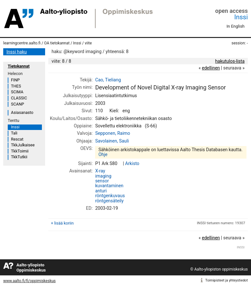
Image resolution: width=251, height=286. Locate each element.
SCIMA (17, 91)
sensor (102, 180)
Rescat (17, 139)
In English (236, 26)
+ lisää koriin (62, 223)
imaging (103, 176)
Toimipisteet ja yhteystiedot (226, 280)
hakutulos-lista (230, 61)
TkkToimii (20, 151)
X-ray (100, 170)
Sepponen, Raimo (112, 133)
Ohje (102, 154)
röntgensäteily (109, 200)
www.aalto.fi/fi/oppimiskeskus (29, 281)
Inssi (241, 17)
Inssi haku (16, 51)
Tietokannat (19, 66)
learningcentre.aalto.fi (22, 43)
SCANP (17, 104)
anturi (101, 190)
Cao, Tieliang (108, 79)
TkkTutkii (19, 156)
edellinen (211, 67)
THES (16, 86)
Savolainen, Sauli (112, 140)
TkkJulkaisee (22, 145)
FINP (15, 80)
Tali (14, 133)
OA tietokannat (57, 43)
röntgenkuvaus (110, 195)
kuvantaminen (109, 185)
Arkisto (132, 163)
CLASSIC (19, 98)
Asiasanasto (22, 112)
